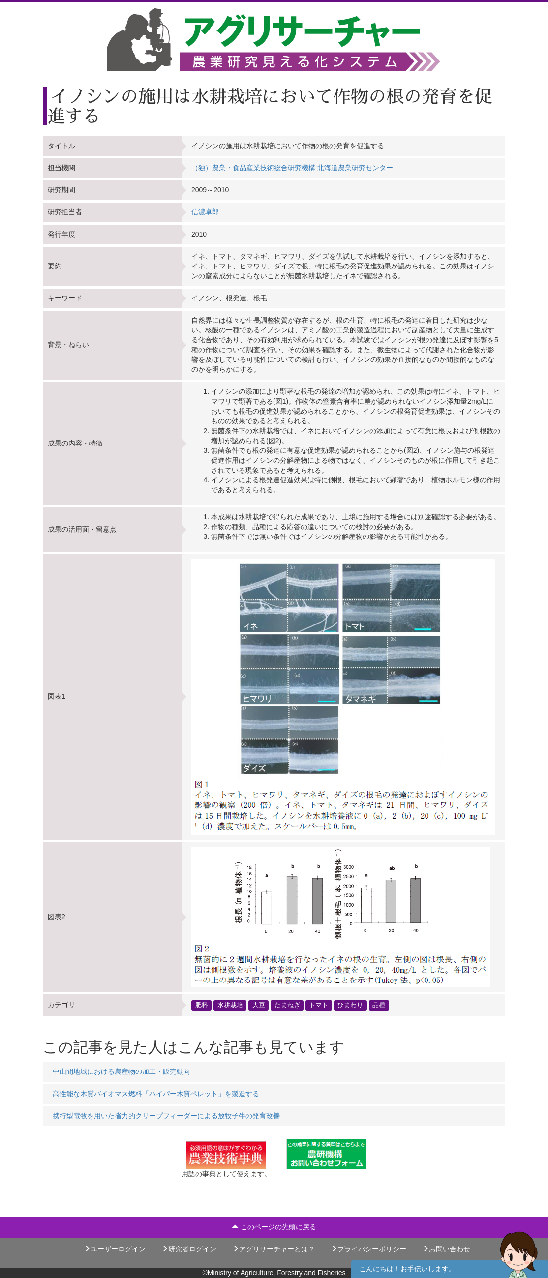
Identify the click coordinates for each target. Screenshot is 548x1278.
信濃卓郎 (205, 212)
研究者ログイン (188, 1249)
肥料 (201, 1005)
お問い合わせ (446, 1249)
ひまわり (350, 1005)
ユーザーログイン (115, 1249)
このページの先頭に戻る (274, 1227)
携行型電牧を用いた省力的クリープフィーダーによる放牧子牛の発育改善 (166, 1116)
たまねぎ (287, 1005)
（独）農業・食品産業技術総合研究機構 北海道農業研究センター (292, 168)
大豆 (258, 1005)
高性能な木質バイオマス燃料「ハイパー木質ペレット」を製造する (156, 1094)
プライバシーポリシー (368, 1249)
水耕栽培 (230, 1005)
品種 (378, 1005)
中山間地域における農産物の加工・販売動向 (121, 1071)
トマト (318, 1005)
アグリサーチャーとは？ (273, 1249)
